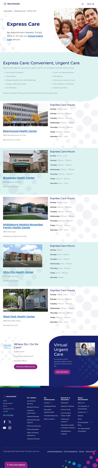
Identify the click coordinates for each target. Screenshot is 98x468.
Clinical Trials (65, 409)
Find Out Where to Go (25, 367)
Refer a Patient (49, 419)
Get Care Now (62, 372)
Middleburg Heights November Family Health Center (23, 226)
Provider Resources (51, 416)
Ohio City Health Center (18, 272)
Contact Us (82, 412)
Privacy (81, 451)
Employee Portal (50, 406)
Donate (80, 416)
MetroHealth (8, 11)
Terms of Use (90, 451)
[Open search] (82, 4)
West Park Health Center (19, 316)
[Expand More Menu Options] (90, 4)
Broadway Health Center (19, 177)
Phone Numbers (33, 429)
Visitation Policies (33, 439)
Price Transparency (71, 451)
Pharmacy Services (34, 426)
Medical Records (33, 416)
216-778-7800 (8, 415)
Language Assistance (54, 451)
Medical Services (19, 11)
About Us (81, 403)
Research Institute (67, 406)
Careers (46, 403)
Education (64, 403)
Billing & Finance (33, 407)
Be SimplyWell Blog (83, 423)
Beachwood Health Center (20, 131)
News (80, 419)
